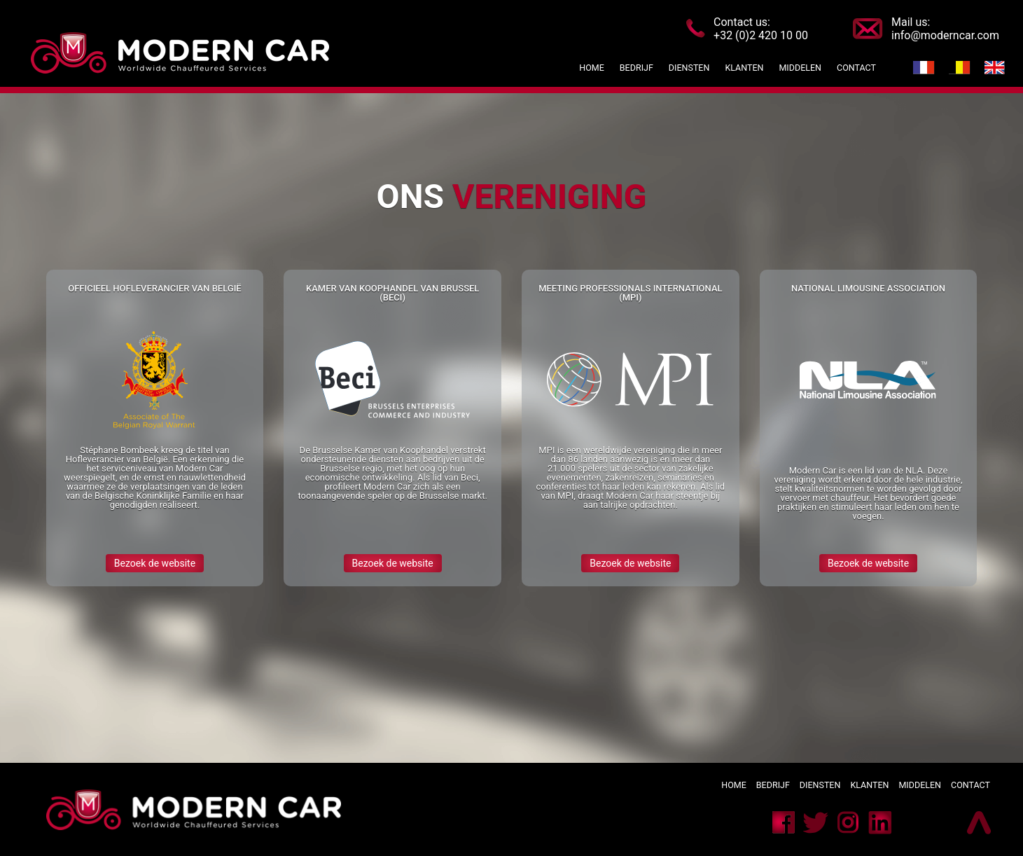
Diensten (820, 785)
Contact (970, 785)
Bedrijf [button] (639, 67)
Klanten (869, 785)
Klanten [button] (744, 67)
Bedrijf (774, 785)
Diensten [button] (689, 67)
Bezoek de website (154, 563)
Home (591, 67)
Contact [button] (856, 67)
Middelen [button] (800, 67)
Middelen (919, 785)
